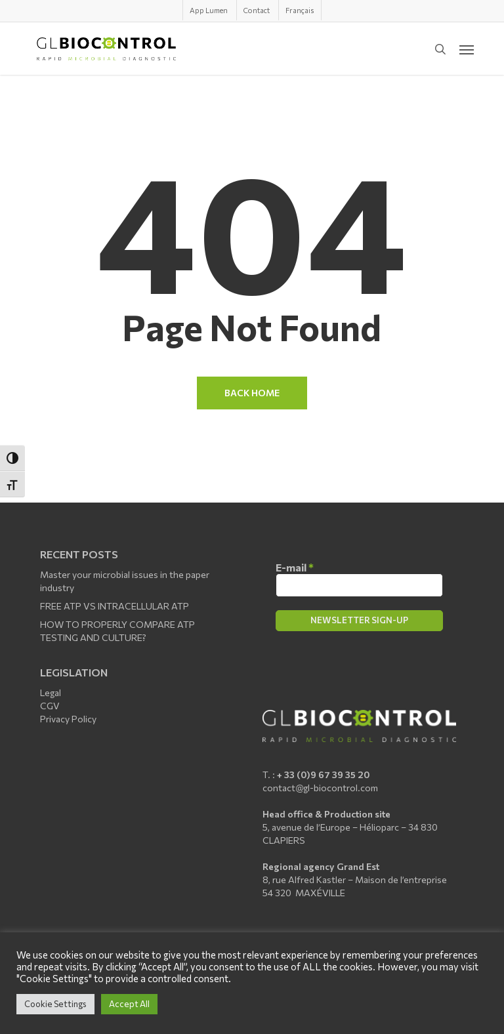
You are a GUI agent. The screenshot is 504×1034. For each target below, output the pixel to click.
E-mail (295, 567)
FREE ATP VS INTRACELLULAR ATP (114, 605)
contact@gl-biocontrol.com (320, 787)
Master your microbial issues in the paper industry (124, 581)
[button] (466, 49)
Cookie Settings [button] (55, 1004)
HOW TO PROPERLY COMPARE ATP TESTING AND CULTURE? (117, 631)
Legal (50, 692)
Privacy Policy (68, 718)
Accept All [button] (129, 1004)
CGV (50, 705)
